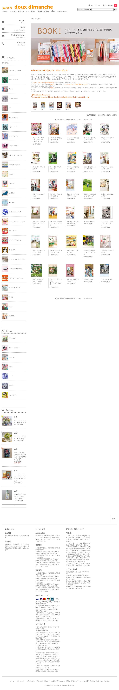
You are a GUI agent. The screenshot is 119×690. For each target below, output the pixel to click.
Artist (67, 109)
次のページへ (88, 119)
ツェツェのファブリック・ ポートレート (107, 223)
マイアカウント (95, 5)
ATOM (107, 681)
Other (59, 109)
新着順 (114, 115)
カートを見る (111, 5)
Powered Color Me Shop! (68, 685)
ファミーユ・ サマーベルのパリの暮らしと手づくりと (39, 139)
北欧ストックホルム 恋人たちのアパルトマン (39, 223)
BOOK (39, 18)
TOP (32, 18)
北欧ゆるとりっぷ (106, 279)
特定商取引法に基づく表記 (91, 681)
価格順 (108, 115)
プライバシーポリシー (43, 681)
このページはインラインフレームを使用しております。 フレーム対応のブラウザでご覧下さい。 (35, 9)
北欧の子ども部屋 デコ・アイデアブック (90, 252)
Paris (34, 109)
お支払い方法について (58, 681)
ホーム (12, 681)
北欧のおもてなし (89, 279)
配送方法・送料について (73, 681)
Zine (76, 108)
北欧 (42, 109)
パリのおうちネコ (89, 221)
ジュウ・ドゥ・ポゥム (39, 75)
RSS (102, 681)
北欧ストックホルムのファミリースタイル (56, 223)
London (51, 109)
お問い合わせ (31, 681)
